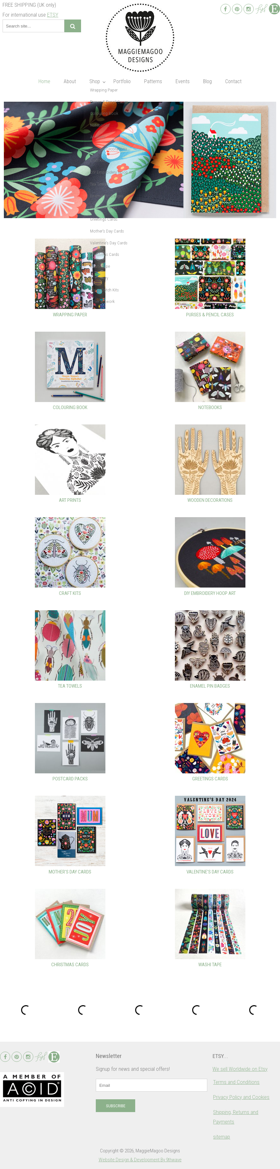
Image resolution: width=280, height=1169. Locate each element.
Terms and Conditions (236, 1082)
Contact (233, 81)
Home (44, 81)
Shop (94, 81)
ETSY (52, 15)
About (70, 81)
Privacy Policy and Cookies (241, 1097)
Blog (207, 81)
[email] (151, 1085)
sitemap (221, 1136)
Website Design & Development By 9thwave (140, 1160)
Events (183, 81)
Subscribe (115, 1105)
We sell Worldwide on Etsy (240, 1069)
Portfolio (122, 81)
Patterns (153, 81)
